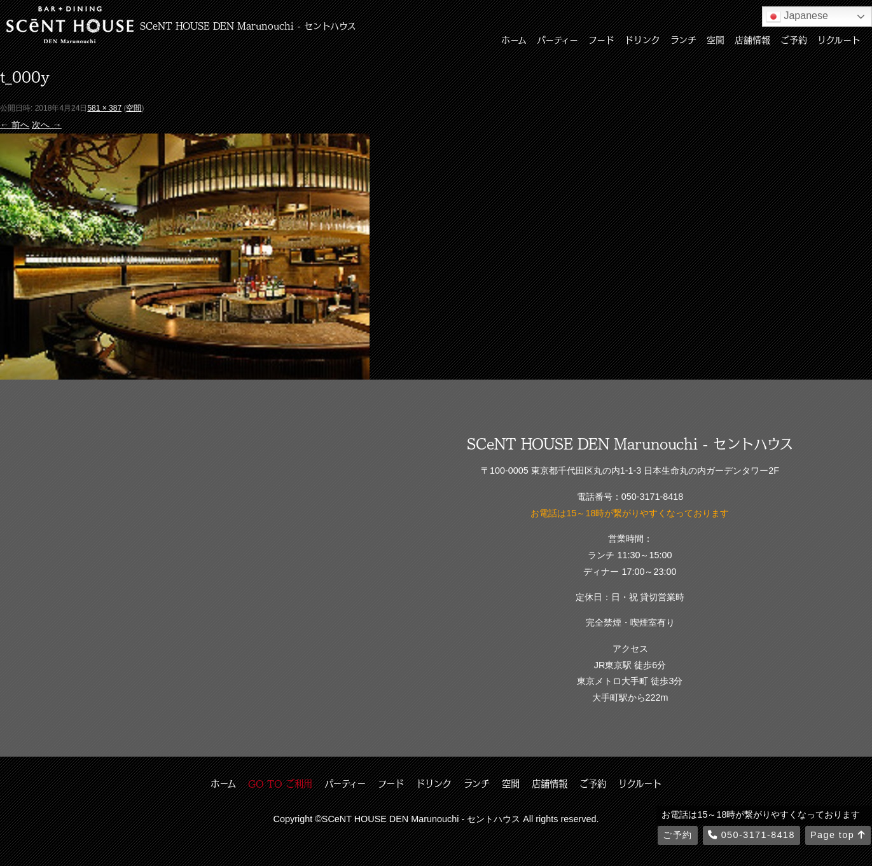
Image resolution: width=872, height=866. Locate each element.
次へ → (46, 125)
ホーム (514, 39)
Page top (838, 835)
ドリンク (642, 39)
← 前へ (14, 125)
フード (601, 39)
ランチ (683, 39)
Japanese (797, 16)
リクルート (839, 39)
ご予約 (793, 39)
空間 (715, 39)
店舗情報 (752, 39)
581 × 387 (104, 108)
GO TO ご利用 (280, 783)
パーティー (557, 39)
